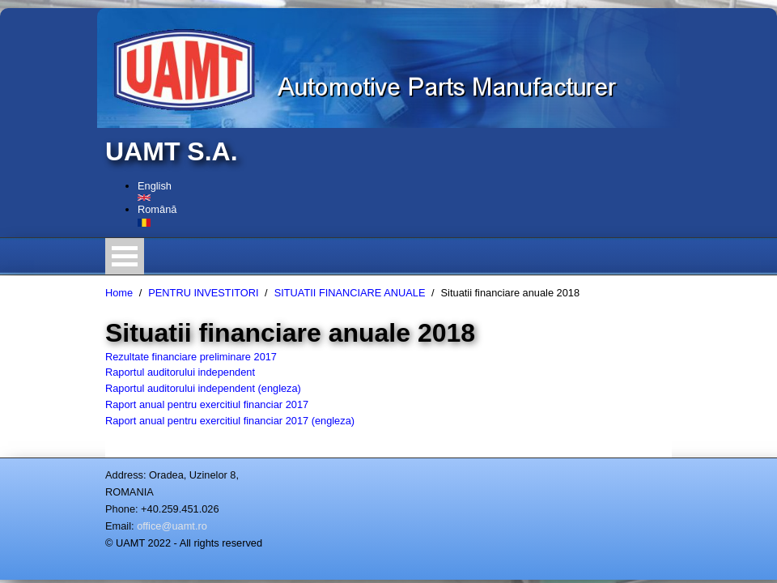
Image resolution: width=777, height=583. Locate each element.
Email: (119, 526)
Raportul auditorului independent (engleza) (203, 388)
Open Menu (124, 256)
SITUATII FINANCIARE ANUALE (350, 293)
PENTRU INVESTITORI (203, 293)
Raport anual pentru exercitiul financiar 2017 (206, 404)
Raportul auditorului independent (180, 372)
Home (119, 293)
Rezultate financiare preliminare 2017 (191, 357)
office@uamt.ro (172, 526)
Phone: (121, 509)
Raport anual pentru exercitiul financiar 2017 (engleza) (230, 421)
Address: (125, 475)
